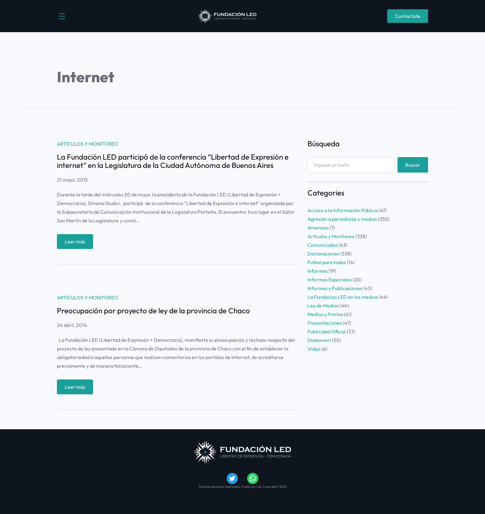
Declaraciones (323, 254)
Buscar (412, 165)
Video (313, 349)
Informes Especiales (329, 279)
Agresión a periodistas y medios (342, 219)
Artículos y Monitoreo (87, 144)
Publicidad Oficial (326, 331)
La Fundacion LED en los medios (342, 297)
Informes (317, 271)
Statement (319, 340)
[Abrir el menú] (62, 16)
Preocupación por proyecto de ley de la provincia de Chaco (153, 310)
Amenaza (317, 228)
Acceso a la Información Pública (342, 210)
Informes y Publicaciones (334, 288)
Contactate (407, 16)
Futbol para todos (326, 262)
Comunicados (322, 245)
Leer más (77, 243)
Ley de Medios (323, 305)
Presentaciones (324, 323)
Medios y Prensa (325, 314)
